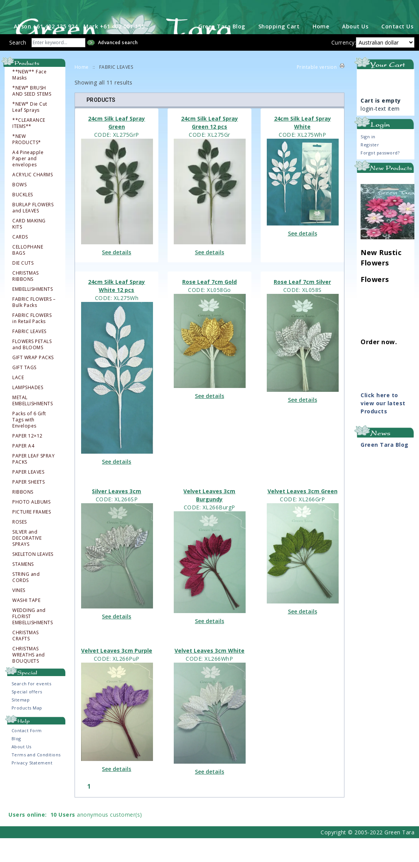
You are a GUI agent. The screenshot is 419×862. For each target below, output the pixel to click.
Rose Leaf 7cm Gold (209, 305)
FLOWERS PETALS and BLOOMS (32, 368)
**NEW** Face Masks (29, 98)
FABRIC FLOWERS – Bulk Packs (33, 326)
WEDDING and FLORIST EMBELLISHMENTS (32, 640)
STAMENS (23, 588)
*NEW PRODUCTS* (26, 163)
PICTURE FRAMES (31, 535)
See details (116, 275)
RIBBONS (22, 515)
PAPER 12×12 (27, 459)
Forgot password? (380, 176)
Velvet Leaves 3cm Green (303, 515)
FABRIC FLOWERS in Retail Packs (32, 342)
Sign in (368, 160)
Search (17, 66)
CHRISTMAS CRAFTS (25, 659)
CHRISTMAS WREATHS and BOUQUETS (28, 678)
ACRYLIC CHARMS (32, 198)
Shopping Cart (279, 49)
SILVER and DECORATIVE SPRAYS (27, 561)
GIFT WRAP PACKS (33, 381)
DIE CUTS (22, 286)
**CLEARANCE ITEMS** (28, 147)
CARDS (20, 260)
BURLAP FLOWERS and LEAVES (32, 231)
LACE (18, 401)
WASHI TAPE (26, 624)
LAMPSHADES (27, 411)
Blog (16, 762)
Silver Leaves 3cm (116, 515)
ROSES (19, 545)
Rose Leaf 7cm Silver (302, 305)
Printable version (317, 90)
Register (370, 168)
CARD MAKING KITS (29, 247)
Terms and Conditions (36, 778)
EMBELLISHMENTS (32, 313)
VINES (18, 614)
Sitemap (21, 723)
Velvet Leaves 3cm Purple (116, 674)
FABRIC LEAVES (29, 355)
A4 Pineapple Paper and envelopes (27, 182)
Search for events (32, 707)
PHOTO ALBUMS (31, 525)
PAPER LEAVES (28, 495)
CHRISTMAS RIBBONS (25, 299)
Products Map (27, 731)
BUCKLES (22, 218)
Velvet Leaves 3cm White (209, 674)
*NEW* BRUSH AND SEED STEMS (31, 114)
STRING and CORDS (26, 601)
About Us (355, 49)
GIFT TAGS (24, 391)
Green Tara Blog (221, 49)
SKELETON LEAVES (32, 578)
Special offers (27, 715)
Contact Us (397, 49)
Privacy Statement (32, 786)
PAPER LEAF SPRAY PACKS (33, 482)
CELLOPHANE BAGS (27, 273)
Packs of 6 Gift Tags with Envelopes (29, 443)
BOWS (19, 208)
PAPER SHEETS (28, 505)
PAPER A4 (23, 469)
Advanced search (118, 66)
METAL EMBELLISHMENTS (32, 424)
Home (321, 49)
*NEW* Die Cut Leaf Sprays (29, 130)
